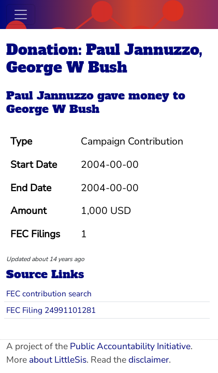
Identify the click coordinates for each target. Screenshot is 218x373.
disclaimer (148, 360)
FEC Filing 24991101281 (51, 310)
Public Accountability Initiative (130, 346)
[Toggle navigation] (20, 14)
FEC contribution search (49, 293)
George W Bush (52, 109)
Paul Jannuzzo (50, 95)
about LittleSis (57, 360)
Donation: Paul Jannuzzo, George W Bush (104, 58)
